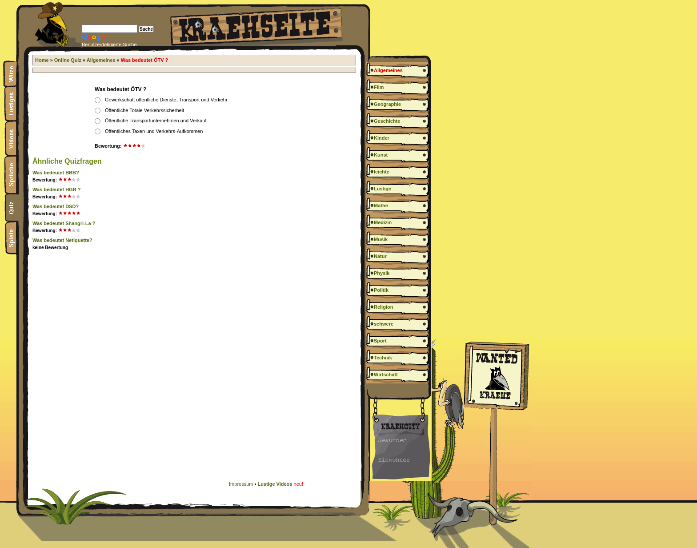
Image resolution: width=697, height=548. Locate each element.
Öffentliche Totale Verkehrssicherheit (144, 110)
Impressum (241, 484)
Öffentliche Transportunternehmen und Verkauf (156, 120)
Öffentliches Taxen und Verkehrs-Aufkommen (154, 131)
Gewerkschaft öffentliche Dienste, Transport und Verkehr (166, 99)
